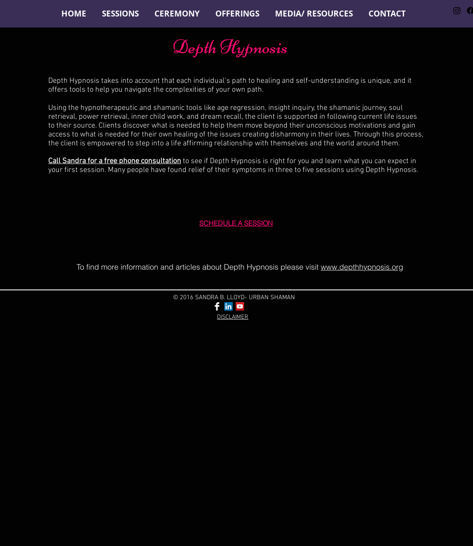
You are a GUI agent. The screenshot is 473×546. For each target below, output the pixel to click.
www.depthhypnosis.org (362, 267)
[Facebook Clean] (217, 306)
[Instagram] (457, 10)
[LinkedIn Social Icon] (228, 306)
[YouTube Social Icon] (240, 306)
